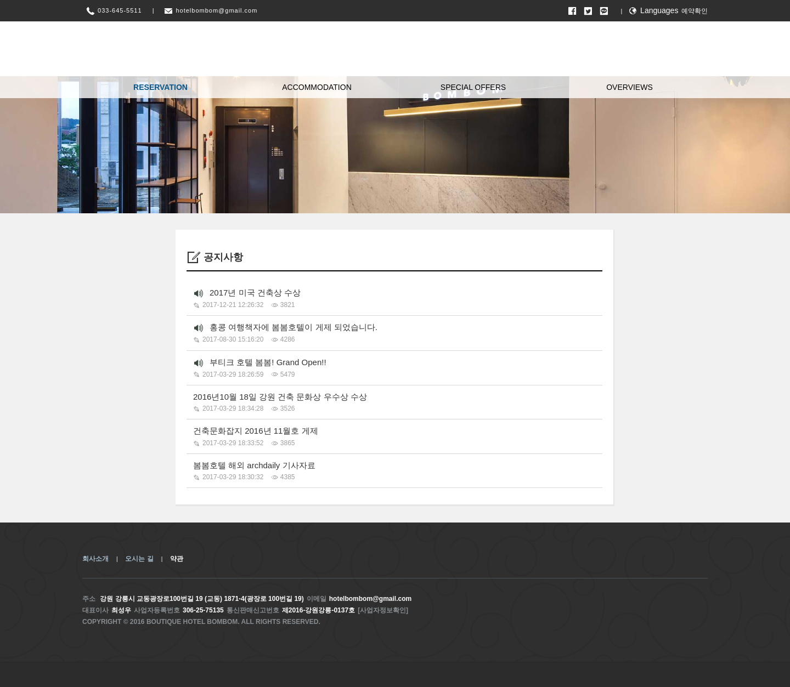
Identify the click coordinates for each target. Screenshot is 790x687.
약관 (176, 559)
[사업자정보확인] (383, 610)
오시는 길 (139, 559)
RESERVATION (160, 87)
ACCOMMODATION (317, 87)
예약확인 (694, 11)
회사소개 (95, 559)
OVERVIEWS (629, 87)
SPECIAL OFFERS (473, 87)
